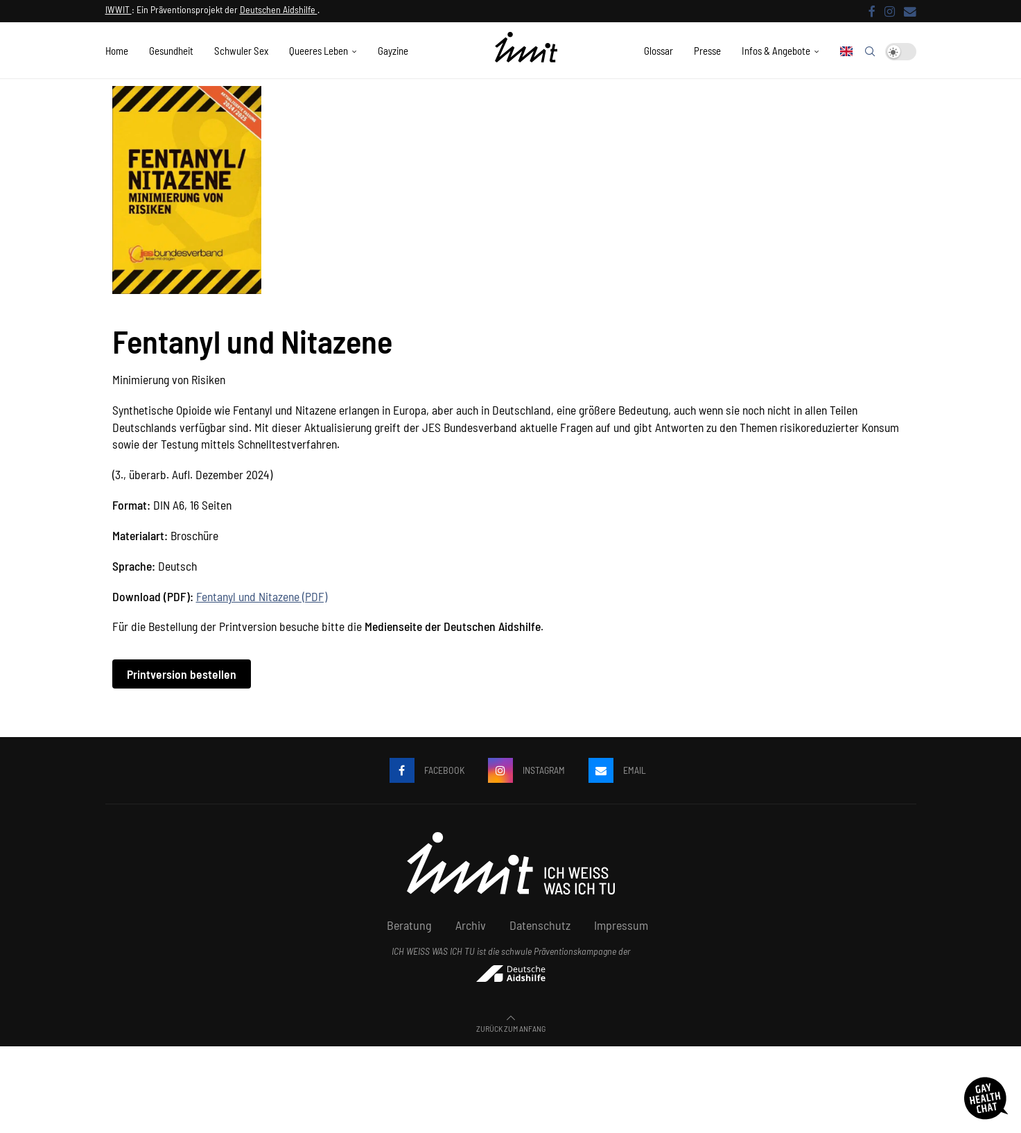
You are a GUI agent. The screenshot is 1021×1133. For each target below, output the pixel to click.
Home (116, 50)
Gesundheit (171, 50)
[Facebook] (872, 11)
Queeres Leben (318, 50)
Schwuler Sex (241, 50)
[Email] (910, 11)
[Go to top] (511, 1027)
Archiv (470, 925)
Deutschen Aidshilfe (278, 9)
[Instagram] (889, 11)
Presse (707, 50)
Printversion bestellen (181, 674)
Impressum (621, 925)
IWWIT (118, 9)
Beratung (409, 925)
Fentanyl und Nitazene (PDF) (261, 596)
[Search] (870, 51)
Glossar (658, 50)
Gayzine (393, 50)
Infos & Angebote (776, 50)
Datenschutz (539, 925)
